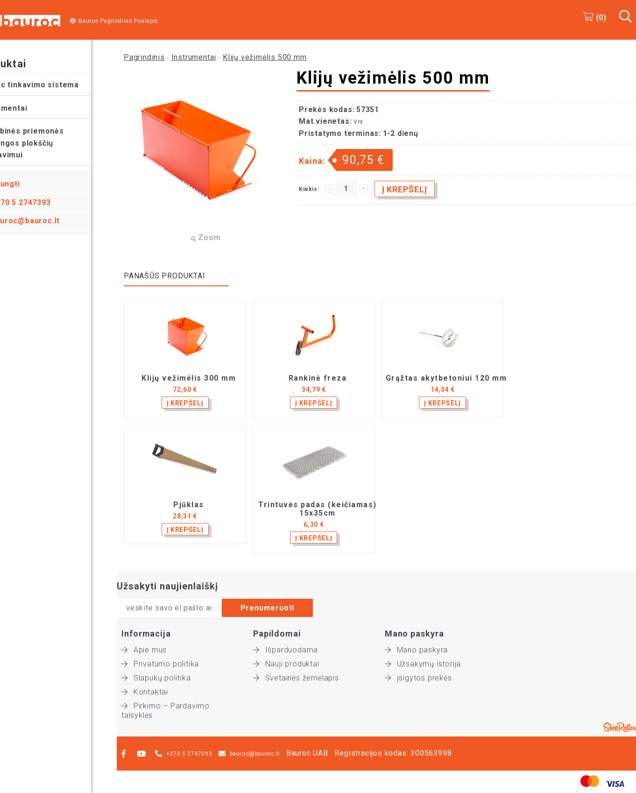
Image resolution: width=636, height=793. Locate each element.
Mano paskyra (416, 649)
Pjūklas (188, 505)
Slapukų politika (156, 677)
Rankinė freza (318, 378)
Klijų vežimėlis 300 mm (188, 378)
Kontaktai (144, 691)
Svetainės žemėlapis (296, 677)
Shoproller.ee (619, 727)
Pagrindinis (144, 57)
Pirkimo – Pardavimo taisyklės (165, 706)
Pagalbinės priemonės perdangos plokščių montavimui (47, 143)
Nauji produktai (286, 663)
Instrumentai (28, 108)
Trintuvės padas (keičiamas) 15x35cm (317, 509)
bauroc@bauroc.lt (51, 220)
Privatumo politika (160, 663)
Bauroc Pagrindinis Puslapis (118, 21)
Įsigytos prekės (418, 677)
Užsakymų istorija (423, 663)
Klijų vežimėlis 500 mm (265, 57)
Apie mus (144, 649)
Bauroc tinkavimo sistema (54, 84)
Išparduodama (285, 649)
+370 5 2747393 (47, 202)
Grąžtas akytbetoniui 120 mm (446, 378)
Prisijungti (26, 183)
